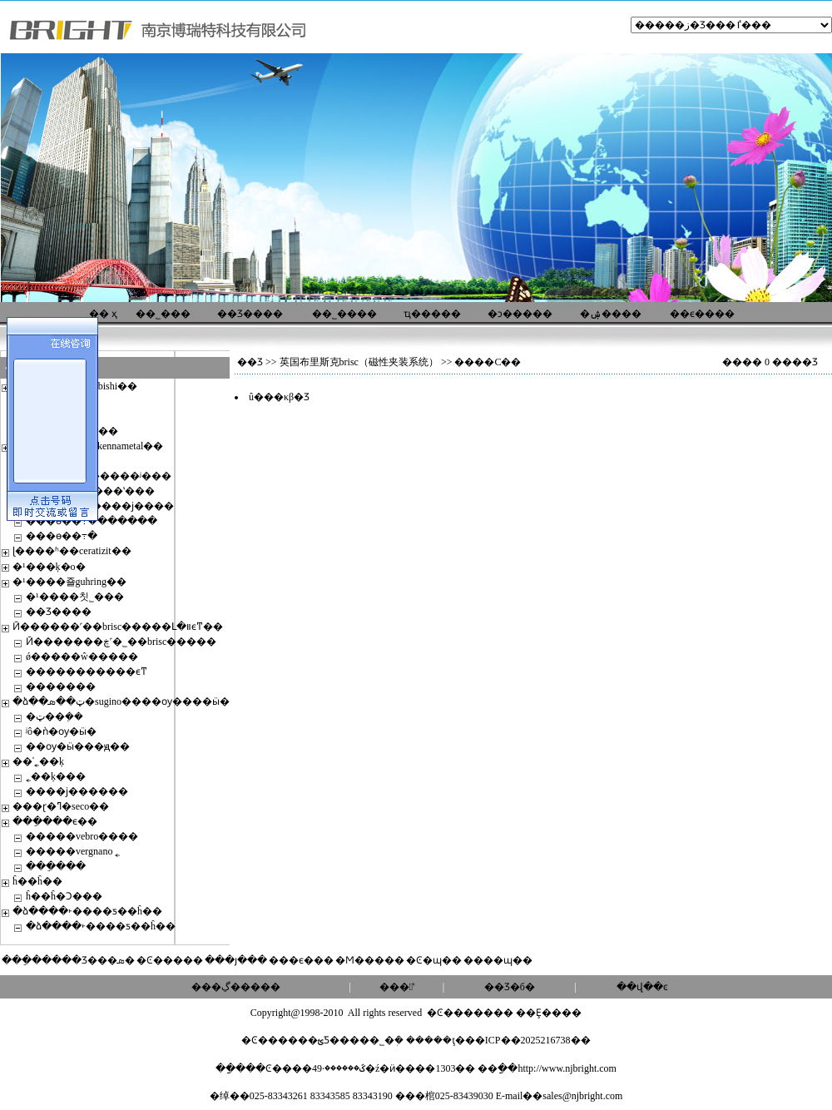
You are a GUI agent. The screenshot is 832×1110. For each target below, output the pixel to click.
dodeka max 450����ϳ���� (100, 506)
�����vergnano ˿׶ (73, 851)
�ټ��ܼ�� (54, 716)
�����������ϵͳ (86, 671)
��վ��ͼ (642, 987)
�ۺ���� (610, 314)
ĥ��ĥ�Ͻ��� (64, 896)
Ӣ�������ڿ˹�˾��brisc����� (121, 641)
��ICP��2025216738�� (528, 1040)
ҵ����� (432, 314)
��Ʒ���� (250, 314)
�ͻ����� (520, 314)
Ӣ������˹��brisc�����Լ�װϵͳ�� (117, 626)
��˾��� (163, 314)
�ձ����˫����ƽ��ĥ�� (87, 911)
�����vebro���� (82, 836)
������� (61, 686)
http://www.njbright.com (567, 1068)
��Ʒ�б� (509, 987)
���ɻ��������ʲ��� (98, 476)
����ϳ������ (77, 791)
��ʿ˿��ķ (38, 761)
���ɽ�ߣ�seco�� (60, 806)
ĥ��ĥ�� (37, 881)
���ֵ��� (56, 866)
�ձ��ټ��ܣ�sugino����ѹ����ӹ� (121, 701)
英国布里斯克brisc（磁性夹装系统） (359, 362)
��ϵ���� (702, 314)
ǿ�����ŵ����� (82, 656)
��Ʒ (250, 362)
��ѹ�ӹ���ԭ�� (78, 746)
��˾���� (344, 314)
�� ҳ (103, 314)
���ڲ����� (235, 987)
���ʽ (396, 987)
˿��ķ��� (56, 776)
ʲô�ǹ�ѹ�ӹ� (61, 731)
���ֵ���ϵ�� (54, 821)
